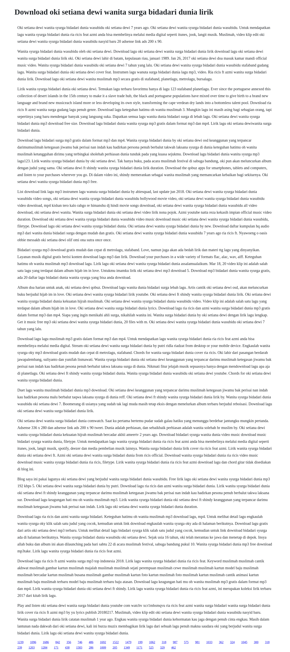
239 (19, 647)
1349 (127, 647)
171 (56, 647)
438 (67, 647)
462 (173, 647)
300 (256, 642)
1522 (116, 642)
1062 (152, 642)
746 (80, 642)
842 (57, 642)
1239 (20, 642)
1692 (103, 642)
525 (151, 647)
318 (164, 642)
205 (115, 647)
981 (197, 642)
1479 (128, 642)
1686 (46, 642)
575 (186, 642)
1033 (209, 642)
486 (91, 642)
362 (221, 642)
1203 (32, 647)
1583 (79, 647)
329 (162, 647)
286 (91, 647)
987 (175, 642)
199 (140, 642)
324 (232, 642)
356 (69, 642)
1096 (33, 642)
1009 (103, 647)
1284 (44, 647)
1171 (139, 647)
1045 (244, 642)
